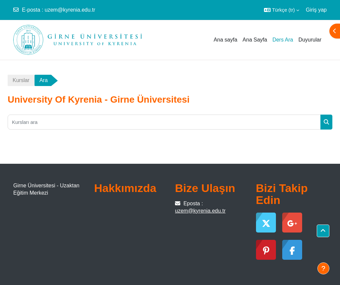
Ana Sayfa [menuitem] (255, 40)
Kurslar (21, 80)
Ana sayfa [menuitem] (225, 40)
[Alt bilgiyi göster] (323, 268)
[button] (281, 10)
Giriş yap (316, 10)
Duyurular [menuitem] (309, 40)
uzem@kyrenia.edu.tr (69, 10)
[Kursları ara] (164, 122)
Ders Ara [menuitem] (282, 40)
